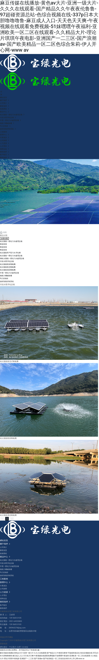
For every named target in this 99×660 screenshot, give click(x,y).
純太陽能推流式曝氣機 (9, 361)
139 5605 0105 (15, 618)
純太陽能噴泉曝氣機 (8, 438)
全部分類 (4, 238)
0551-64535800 (15, 621)
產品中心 (10, 227)
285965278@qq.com (17, 628)
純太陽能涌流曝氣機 (8, 515)
